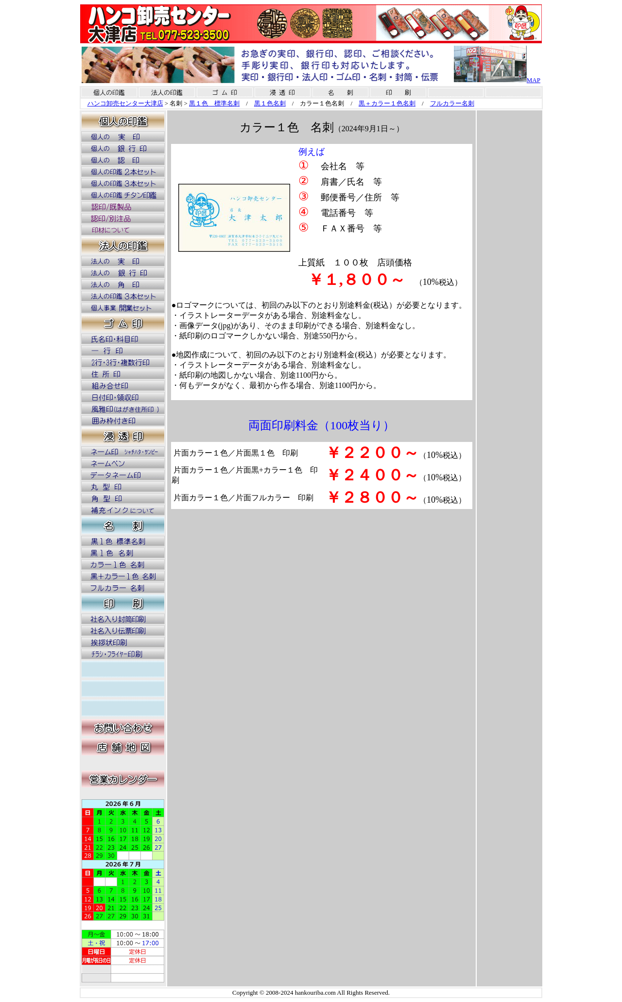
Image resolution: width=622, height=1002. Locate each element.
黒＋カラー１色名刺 (387, 103)
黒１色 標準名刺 (214, 103)
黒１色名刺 (270, 103)
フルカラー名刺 (452, 103)
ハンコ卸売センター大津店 (125, 103)
